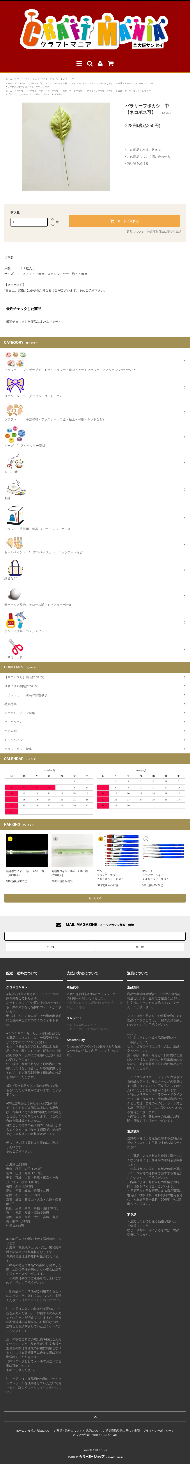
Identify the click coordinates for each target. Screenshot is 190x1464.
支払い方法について (40, 1430)
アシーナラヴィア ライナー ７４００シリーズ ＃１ (155, 875)
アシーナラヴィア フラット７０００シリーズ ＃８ (110, 875)
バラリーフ (68, 79)
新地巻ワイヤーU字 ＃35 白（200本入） (25, 873)
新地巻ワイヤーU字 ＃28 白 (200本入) (69, 873)
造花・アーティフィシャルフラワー (135, 83)
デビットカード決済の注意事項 (88, 1029)
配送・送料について (69, 1430)
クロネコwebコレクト (82, 1024)
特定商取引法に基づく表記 (164, 231)
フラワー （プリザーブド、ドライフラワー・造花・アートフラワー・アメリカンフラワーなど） (65, 83)
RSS (104, 1434)
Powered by (95, 1457)
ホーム (8, 79)
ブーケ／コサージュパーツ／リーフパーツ (37, 79)
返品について (135, 231)
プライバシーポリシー (157, 1430)
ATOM (113, 1434)
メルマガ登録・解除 (85, 1434)
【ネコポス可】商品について (41, 1300)
